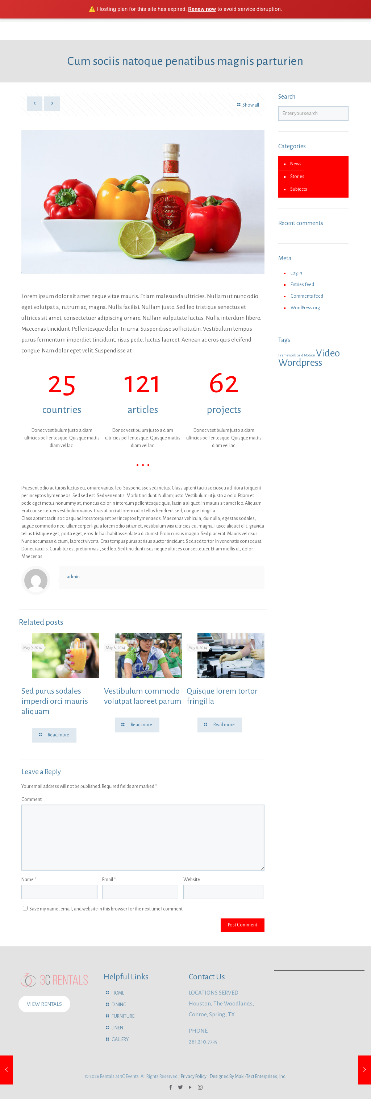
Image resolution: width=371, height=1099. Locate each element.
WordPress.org (305, 307)
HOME (118, 993)
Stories (297, 176)
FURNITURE (123, 1016)
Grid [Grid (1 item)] (300, 355)
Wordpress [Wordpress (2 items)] (300, 363)
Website (191, 879)
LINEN (117, 1027)
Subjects (298, 189)
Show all (247, 105)
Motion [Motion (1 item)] (309, 355)
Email (109, 879)
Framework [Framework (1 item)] (287, 355)
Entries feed (302, 284)
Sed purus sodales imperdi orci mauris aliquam (54, 701)
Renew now (202, 9)
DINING (119, 1004)
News (295, 163)
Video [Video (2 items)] (328, 353)
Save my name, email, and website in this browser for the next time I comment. (106, 909)
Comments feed (307, 296)
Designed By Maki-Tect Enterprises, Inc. (248, 1076)
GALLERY (120, 1039)
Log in (296, 273)
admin (73, 576)
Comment (31, 799)
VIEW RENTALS (44, 1004)
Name (29, 879)
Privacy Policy (194, 1076)
